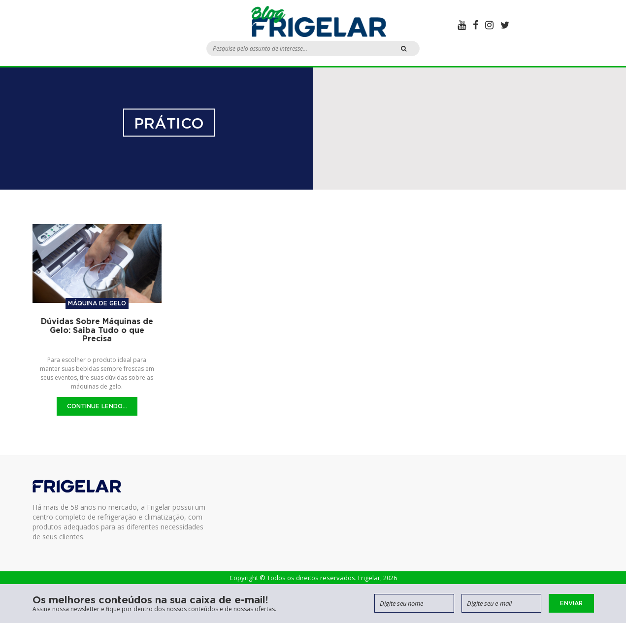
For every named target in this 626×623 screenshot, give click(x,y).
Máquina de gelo (97, 303)
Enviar (571, 603)
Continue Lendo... (97, 406)
